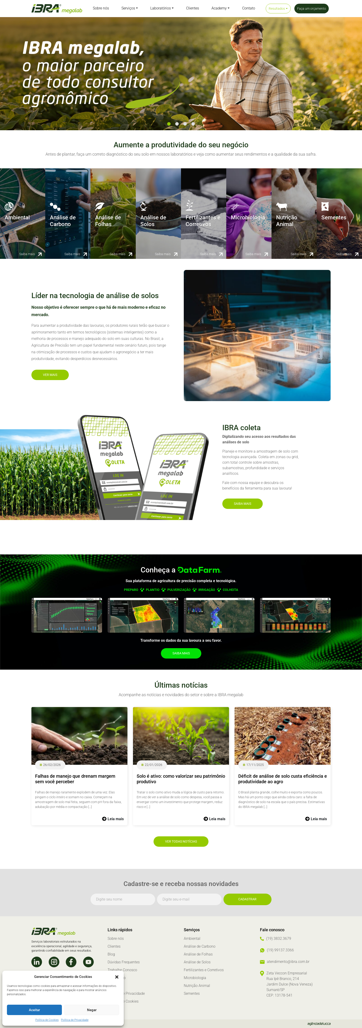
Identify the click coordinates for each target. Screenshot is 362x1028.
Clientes (114, 946)
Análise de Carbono (199, 946)
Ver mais (50, 375)
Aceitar (34, 1010)
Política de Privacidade (74, 1020)
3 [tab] (185, 124)
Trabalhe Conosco (122, 970)
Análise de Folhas (198, 954)
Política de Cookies (47, 1020)
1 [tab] (169, 124)
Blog (111, 954)
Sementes (192, 993)
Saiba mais (242, 503)
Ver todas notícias (181, 841)
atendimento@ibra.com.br (288, 961)
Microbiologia (195, 978)
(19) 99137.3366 (280, 950)
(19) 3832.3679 (278, 938)
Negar (92, 1010)
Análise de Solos (197, 962)
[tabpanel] (181, 73)
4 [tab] (193, 124)
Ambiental (192, 938)
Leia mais (116, 819)
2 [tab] (177, 124)
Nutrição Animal (197, 985)
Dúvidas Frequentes (124, 962)
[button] (117, 976)
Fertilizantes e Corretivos (204, 970)
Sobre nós (116, 938)
